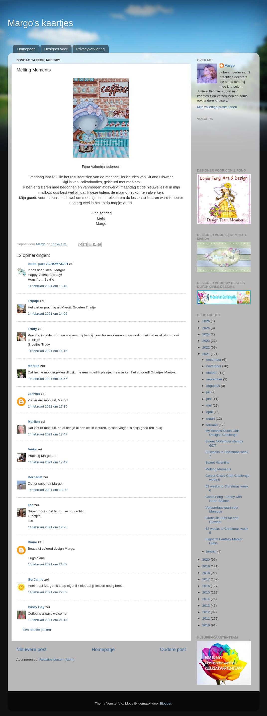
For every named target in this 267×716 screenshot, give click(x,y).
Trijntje (33, 301)
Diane (32, 542)
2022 (206, 347)
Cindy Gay (36, 607)
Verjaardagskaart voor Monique (221, 509)
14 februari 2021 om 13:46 (47, 286)
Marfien (34, 421)
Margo (230, 65)
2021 (206, 354)
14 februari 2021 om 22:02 (47, 592)
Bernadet (35, 477)
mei (209, 405)
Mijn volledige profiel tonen (217, 107)
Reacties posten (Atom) (57, 659)
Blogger (165, 703)
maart (211, 418)
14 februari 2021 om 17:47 (47, 434)
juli (208, 392)
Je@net (34, 394)
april (210, 412)
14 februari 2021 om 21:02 (47, 564)
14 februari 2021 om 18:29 (47, 490)
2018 (206, 573)
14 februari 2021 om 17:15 (47, 406)
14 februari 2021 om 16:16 (47, 351)
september (214, 379)
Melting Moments (218, 469)
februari (212, 425)
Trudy (32, 329)
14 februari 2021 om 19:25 (47, 527)
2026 (206, 321)
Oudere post (173, 649)
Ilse (31, 505)
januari (211, 551)
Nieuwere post (31, 649)
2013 (206, 605)
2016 (206, 586)
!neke (32, 449)
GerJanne (35, 579)
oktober (212, 373)
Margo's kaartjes (40, 23)
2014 (206, 599)
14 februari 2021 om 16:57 (47, 379)
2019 (206, 566)
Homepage (26, 49)
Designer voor (55, 49)
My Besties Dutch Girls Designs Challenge (222, 433)
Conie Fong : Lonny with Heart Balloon (223, 499)
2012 (206, 612)
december (214, 359)
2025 (206, 328)
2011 (206, 618)
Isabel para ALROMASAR (48, 264)
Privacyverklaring (90, 49)
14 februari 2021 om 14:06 (47, 313)
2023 (206, 341)
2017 (206, 579)
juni (209, 399)
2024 (206, 334)
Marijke (34, 366)
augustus (213, 386)
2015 (206, 592)
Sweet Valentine (217, 462)
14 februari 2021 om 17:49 (47, 462)
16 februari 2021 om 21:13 (47, 620)
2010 (206, 625)
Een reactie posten (37, 630)
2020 (206, 559)
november (214, 366)
